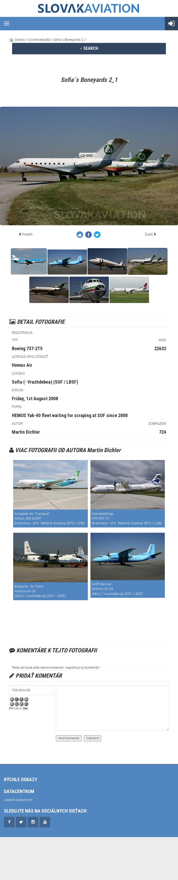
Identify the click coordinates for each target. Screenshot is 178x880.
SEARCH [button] (89, 48)
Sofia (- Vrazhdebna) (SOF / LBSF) (45, 382)
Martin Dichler (26, 432)
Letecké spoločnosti (18, 800)
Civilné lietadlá (39, 40)
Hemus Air (22, 365)
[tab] (89, 48)
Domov (20, 40)
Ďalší (149, 234)
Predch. (27, 234)
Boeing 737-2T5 (27, 348)
